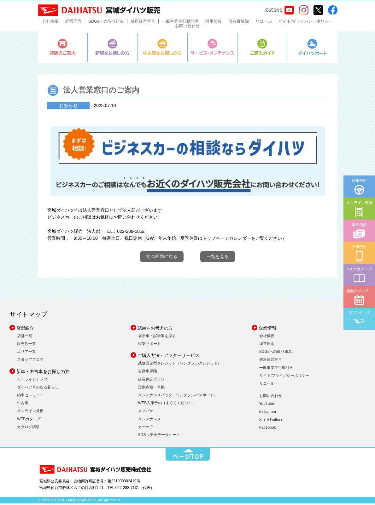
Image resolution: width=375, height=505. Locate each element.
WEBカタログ (29, 420)
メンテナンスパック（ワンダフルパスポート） (178, 396)
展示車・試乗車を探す (157, 337)
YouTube (266, 405)
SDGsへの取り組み (106, 23)
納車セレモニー (30, 396)
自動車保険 (147, 372)
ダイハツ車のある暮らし (38, 389)
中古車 (22, 404)
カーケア (145, 428)
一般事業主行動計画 (180, 23)
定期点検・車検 (151, 389)
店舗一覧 (24, 337)
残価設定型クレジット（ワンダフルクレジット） (179, 365)
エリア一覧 (26, 353)
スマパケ (145, 412)
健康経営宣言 (143, 23)
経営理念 (73, 23)
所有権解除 (238, 23)
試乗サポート (149, 345)
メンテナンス (149, 420)
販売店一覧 (26, 345)
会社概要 (50, 23)
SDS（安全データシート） (161, 436)
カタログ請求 (28, 428)
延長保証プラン (151, 380)
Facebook (267, 429)
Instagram (267, 413)
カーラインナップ (32, 380)
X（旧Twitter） (271, 421)
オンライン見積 (30, 412)
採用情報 (213, 23)
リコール (263, 23)
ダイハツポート (312, 48)
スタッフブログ (30, 361)
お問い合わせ (187, 27)
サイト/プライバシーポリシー (305, 23)
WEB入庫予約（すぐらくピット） (167, 404)
